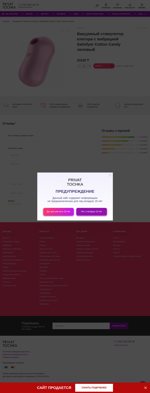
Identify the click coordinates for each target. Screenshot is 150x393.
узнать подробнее (94, 387)
